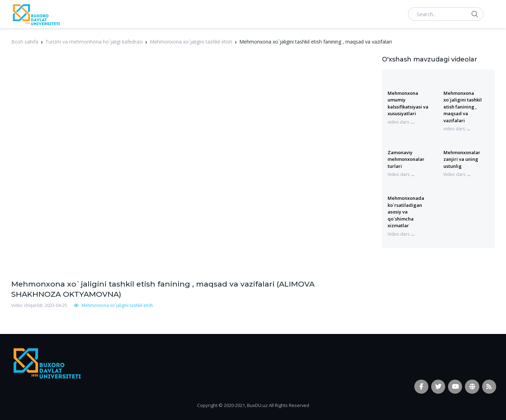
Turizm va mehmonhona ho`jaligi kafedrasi (94, 41)
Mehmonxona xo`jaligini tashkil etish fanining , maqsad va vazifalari (462, 107)
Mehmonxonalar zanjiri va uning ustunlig (461, 159)
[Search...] (446, 14)
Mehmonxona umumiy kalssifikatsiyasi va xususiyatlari (408, 103)
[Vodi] (35, 14)
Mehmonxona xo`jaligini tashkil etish (191, 41)
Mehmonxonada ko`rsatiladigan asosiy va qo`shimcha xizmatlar (406, 212)
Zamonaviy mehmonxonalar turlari (406, 159)
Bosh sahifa (24, 41)
